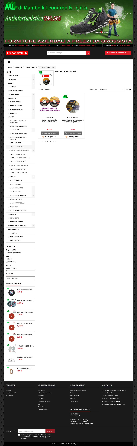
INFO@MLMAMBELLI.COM (41, 45)
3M (10, 259)
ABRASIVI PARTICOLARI (17, 203)
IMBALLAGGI (12, 98)
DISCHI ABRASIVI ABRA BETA (20, 150)
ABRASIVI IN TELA (15, 192)
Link (39, 404)
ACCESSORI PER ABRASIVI (18, 210)
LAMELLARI (13, 177)
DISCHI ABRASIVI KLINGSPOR (20, 158)
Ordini (72, 393)
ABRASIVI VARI (14, 130)
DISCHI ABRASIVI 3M (17, 147)
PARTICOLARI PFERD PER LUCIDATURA (18, 121)
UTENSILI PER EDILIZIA (15, 109)
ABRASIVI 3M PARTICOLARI (18, 126)
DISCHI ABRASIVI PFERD (18, 169)
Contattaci (41, 407)
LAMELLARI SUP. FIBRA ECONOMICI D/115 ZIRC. (25, 301)
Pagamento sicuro (44, 401)
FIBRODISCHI (14, 207)
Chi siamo (41, 399)
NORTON (12, 262)
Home (8, 72)
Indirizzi (72, 399)
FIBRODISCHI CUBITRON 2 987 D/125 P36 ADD (25, 312)
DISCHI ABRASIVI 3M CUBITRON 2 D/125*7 (49, 121)
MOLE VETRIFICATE (16, 180)
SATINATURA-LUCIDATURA (18, 134)
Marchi (9, 273)
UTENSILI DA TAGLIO (15, 106)
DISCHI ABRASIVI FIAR (18, 154)
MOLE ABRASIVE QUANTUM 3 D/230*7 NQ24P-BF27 (73, 121)
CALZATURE (12, 79)
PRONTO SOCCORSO (15, 91)
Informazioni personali (78, 390)
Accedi (113, 45)
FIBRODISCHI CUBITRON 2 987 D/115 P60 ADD (25, 335)
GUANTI (10, 83)
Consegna (41, 390)
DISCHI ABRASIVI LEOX (18, 162)
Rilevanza (112, 89)
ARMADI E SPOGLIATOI (15, 237)
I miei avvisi (74, 401)
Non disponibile (14, 253)
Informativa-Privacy (45, 393)
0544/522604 (19, 45)
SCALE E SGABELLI (14, 241)
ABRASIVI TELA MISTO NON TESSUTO (18, 138)
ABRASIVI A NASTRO (16, 188)
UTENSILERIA (12, 113)
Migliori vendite (13, 283)
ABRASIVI (11, 117)
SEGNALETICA (12, 233)
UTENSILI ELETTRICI (14, 102)
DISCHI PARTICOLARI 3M (19, 173)
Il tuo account (77, 385)
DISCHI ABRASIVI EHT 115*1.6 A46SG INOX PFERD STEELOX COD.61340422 (25, 289)
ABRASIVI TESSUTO (16, 199)
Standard (41, 396)
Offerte (8, 390)
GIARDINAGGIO (13, 229)
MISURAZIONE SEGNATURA (17, 226)
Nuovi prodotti (11, 393)
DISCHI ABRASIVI (15, 143)
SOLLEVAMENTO (13, 218)
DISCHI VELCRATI (15, 184)
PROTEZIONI (12, 87)
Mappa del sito (43, 410)
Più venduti (9, 396)
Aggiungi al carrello (49, 133)
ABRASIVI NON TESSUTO (18, 195)
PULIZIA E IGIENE (13, 94)
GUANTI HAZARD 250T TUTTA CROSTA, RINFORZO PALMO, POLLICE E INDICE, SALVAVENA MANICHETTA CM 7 (25, 357)
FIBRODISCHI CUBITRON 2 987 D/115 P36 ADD (25, 323)
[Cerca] (68, 53)
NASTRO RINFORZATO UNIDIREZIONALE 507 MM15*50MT (25, 368)
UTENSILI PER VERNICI (15, 222)
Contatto (107, 385)
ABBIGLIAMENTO (13, 76)
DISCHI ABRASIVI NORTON (19, 165)
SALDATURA (12, 214)
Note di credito (75, 396)
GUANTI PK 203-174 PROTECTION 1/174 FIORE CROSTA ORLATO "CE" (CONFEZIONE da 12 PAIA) (25, 346)
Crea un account (124, 45)
